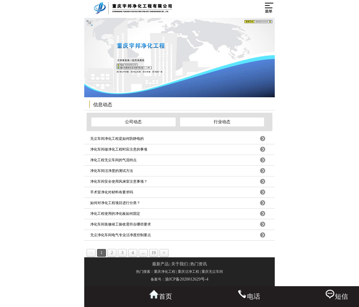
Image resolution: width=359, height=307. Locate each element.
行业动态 (222, 122)
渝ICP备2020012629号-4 (186, 279)
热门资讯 (198, 264)
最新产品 (160, 264)
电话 (248, 295)
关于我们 (179, 264)
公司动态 (133, 122)
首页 (160, 295)
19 (154, 252)
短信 (336, 295)
